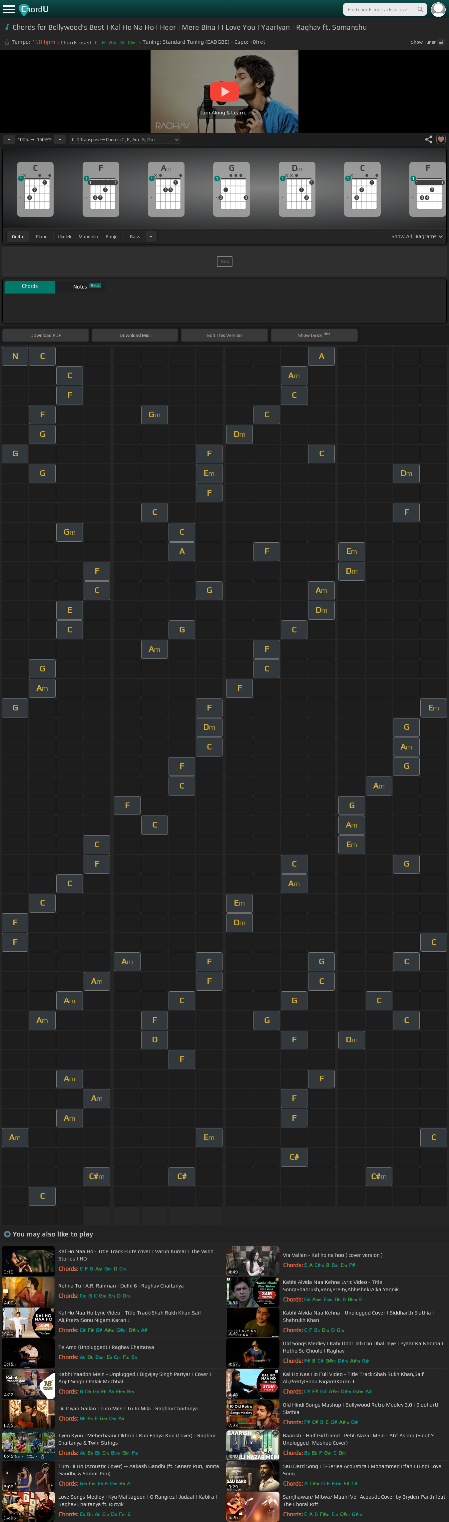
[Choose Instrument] (151, 236)
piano (42, 236)
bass (135, 236)
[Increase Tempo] (60, 139)
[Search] (420, 9)
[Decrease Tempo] (9, 139)
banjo (112, 236)
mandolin (88, 236)
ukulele (65, 236)
